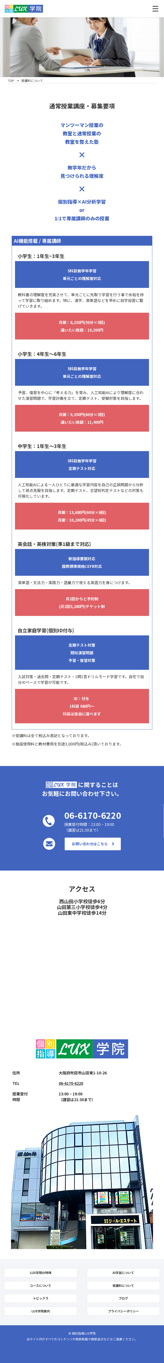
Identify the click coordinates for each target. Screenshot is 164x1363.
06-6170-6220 (71, 1083)
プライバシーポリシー (123, 1311)
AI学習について (123, 1272)
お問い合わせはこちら (90, 843)
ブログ (123, 1298)
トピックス (40, 1298)
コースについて (40, 1285)
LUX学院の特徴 (40, 1272)
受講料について (123, 1285)
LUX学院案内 (41, 1311)
